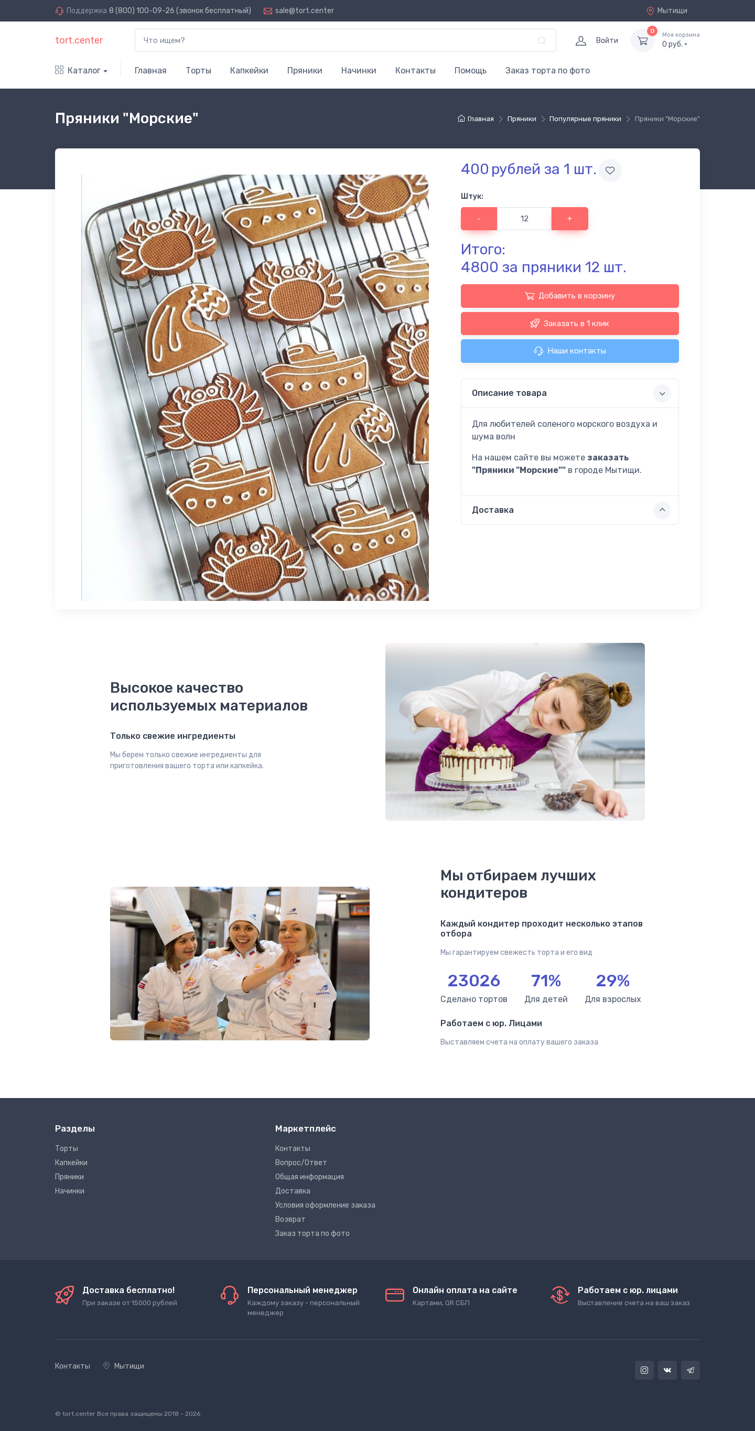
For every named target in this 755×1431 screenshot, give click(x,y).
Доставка (292, 1191)
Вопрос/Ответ (301, 1162)
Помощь (471, 71)
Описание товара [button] (571, 393)
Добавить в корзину (570, 295)
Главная (151, 71)
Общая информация (309, 1176)
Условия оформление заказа (325, 1205)
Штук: (472, 196)
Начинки (358, 71)
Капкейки (249, 71)
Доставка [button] (571, 510)
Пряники (304, 71)
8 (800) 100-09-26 (142, 10)
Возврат (290, 1219)
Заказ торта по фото (547, 71)
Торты (198, 71)
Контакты (415, 71)
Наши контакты (570, 351)
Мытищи (666, 10)
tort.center (79, 40)
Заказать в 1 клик (569, 323)
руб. (681, 40)
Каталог (78, 71)
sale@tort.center (304, 10)
